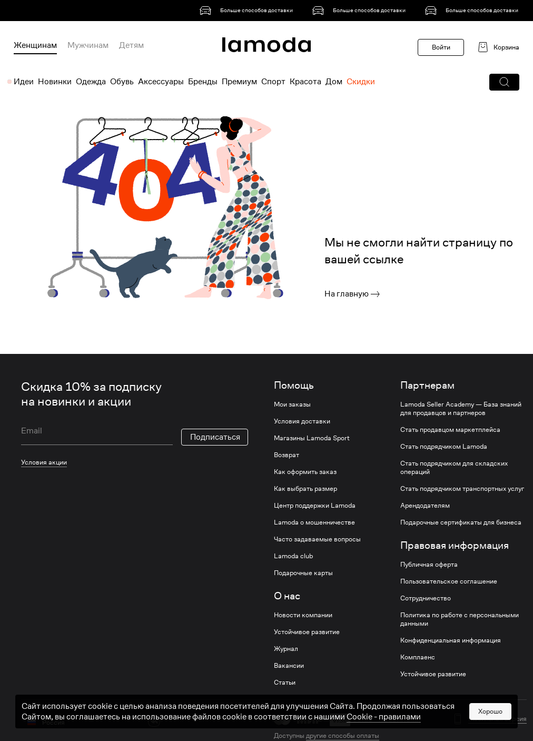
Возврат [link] (286, 455)
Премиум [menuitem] (239, 81)
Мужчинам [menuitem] (87, 45)
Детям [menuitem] (131, 45)
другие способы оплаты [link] (342, 735)
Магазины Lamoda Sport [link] (312, 438)
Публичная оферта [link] (429, 564)
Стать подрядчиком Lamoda (443, 446)
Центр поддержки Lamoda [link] (315, 505)
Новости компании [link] (303, 615)
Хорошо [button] (490, 711)
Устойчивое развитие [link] (307, 632)
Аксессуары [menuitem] (161, 81)
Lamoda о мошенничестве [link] (314, 522)
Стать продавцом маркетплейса (450, 430)
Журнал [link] (286, 649)
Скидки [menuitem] (361, 81)
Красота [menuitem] (305, 81)
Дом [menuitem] (333, 81)
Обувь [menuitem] (122, 81)
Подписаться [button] (215, 437)
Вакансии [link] (289, 665)
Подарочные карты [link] (303, 573)
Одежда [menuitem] (91, 81)
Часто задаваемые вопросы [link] (317, 539)
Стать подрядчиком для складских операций (454, 467)
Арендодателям (425, 505)
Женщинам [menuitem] (35, 45)
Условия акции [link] (44, 462)
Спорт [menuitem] (273, 81)
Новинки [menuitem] (55, 81)
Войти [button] (441, 47)
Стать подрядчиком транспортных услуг (462, 489)
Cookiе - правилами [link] (384, 717)
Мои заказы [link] (292, 404)
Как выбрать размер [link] (305, 489)
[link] (248, 10)
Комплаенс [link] (417, 657)
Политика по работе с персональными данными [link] (459, 619)
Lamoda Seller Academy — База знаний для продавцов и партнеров (460, 408)
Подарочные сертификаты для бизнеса (460, 522)
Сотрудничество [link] (425, 598)
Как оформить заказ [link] (305, 472)
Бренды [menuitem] (203, 81)
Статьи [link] (284, 682)
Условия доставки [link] (302, 421)
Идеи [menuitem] (24, 81)
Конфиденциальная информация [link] (450, 640)
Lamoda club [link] (293, 556)
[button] (504, 82)
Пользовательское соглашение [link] (448, 581)
